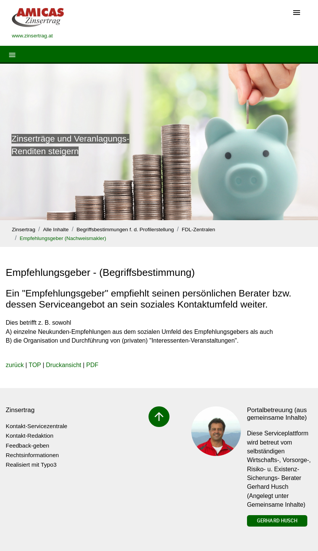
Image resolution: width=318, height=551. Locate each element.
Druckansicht (63, 365)
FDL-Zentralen (198, 229)
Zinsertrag (23, 229)
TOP (35, 365)
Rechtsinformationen (32, 455)
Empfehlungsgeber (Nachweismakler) (62, 238)
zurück (15, 365)
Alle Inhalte (56, 229)
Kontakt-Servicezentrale (36, 426)
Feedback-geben (27, 445)
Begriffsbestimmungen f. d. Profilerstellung (125, 229)
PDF (92, 365)
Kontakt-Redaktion (29, 435)
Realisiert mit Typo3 (31, 464)
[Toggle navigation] (296, 13)
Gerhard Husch (277, 520)
